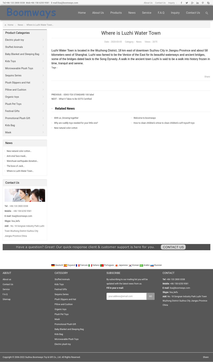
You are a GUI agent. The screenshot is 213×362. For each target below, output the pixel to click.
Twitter (187, 3)
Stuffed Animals (14, 47)
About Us (148, 3)
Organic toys (12, 96)
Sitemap (6, 299)
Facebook (181, 3)
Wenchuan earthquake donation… (22, 161)
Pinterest (203, 3)
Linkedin (197, 3)
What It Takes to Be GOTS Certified (75, 99)
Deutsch (57, 265)
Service (146, 12)
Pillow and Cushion (15, 89)
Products (116, 12)
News (131, 12)
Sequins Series (13, 75)
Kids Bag (10, 125)
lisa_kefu (16, 221)
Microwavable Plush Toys (19, 68)
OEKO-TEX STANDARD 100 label (79, 94)
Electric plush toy (14, 39)
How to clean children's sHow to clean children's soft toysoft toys (164, 123)
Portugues (107, 265)
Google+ (192, 3)
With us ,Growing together (66, 118)
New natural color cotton (65, 128)
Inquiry (171, 3)
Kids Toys (10, 61)
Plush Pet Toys (13, 104)
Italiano (94, 265)
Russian (156, 265)
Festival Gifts (12, 111)
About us (98, 12)
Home (82, 12)
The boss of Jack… (15, 166)
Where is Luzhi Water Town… (20, 171)
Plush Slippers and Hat (17, 82)
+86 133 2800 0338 (15, 3)
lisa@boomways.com (68, 3)
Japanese (121, 265)
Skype (208, 3)
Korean (134, 265)
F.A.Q (161, 12)
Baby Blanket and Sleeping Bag (22, 54)
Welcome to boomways (145, 118)
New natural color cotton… (19, 151)
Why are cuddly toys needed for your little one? (76, 123)
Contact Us (160, 3)
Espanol (70, 265)
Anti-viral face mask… (17, 156)
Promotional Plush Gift (17, 118)
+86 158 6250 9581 (40, 3)
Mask (8, 132)
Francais (82, 265)
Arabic (145, 265)
